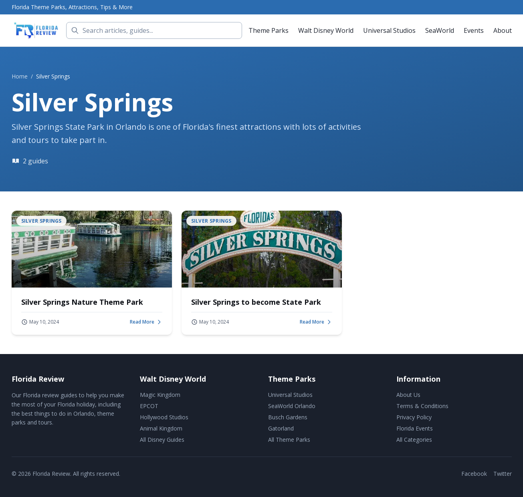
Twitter (502, 473)
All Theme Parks (289, 439)
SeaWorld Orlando (291, 406)
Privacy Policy (414, 417)
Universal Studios (389, 30)
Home (20, 76)
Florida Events (414, 428)
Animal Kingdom (161, 428)
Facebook (474, 473)
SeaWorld (439, 30)
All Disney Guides (162, 439)
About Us (408, 394)
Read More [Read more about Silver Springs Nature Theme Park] (146, 322)
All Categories (414, 439)
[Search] (154, 30)
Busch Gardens (287, 417)
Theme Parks (268, 30)
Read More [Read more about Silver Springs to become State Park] (316, 322)
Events (474, 30)
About (502, 30)
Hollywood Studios (164, 417)
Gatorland (281, 428)
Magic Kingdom (160, 394)
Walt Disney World (325, 30)
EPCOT (149, 406)
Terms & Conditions (422, 406)
